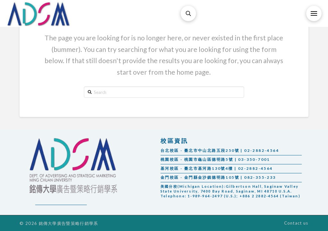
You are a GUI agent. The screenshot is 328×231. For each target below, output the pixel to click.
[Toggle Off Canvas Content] (314, 13)
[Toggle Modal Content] (188, 13)
